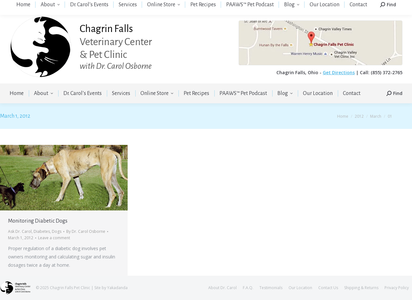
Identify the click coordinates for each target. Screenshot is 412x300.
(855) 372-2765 (126, 5)
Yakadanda (117, 287)
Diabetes (42, 231)
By (85, 231)
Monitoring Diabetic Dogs (37, 221)
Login (357, 5)
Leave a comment (54, 238)
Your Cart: (390, 5)
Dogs (56, 231)
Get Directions (339, 72)
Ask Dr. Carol (20, 231)
